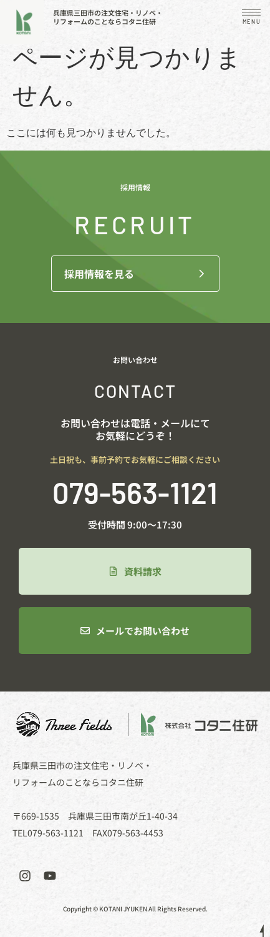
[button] (252, 18)
